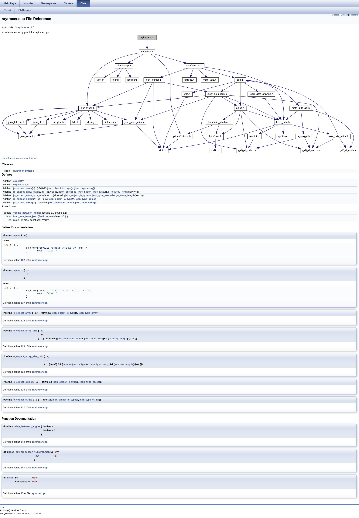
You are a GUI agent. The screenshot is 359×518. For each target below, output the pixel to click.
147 (23, 467)
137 (23, 302)
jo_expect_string (23, 202)
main (16, 220)
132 (23, 260)
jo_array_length (120, 191)
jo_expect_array (22, 188)
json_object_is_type (59, 188)
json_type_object (86, 199)
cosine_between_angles (27, 212)
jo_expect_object (23, 199)
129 (23, 371)
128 (23, 346)
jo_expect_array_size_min (28, 195)
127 (23, 407)
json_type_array (83, 188)
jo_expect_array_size (25, 191)
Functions (353, 15)
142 (23, 441)
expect (17, 181)
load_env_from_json (25, 216)
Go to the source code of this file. (19, 158)
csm (2, 507)
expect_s (18, 184)
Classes (335, 15)
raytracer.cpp (40, 260)
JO (62, 216)
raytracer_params (23, 170)
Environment (46, 216)
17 (22, 493)
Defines (344, 15)
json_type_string (85, 202)
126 (23, 389)
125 (23, 320)
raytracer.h (24, 27)
